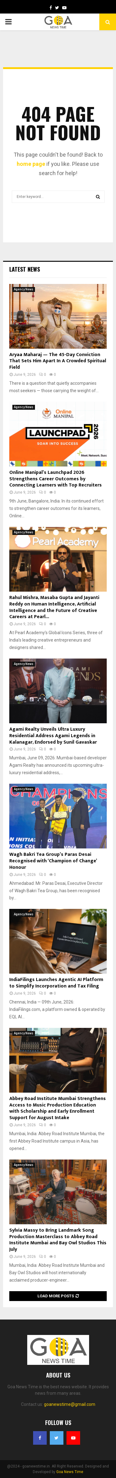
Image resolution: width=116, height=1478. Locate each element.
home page (31, 164)
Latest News (24, 269)
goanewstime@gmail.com (69, 1404)
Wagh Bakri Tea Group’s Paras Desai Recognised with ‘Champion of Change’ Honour (53, 861)
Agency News (23, 289)
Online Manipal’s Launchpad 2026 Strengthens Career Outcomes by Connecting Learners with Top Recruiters (55, 479)
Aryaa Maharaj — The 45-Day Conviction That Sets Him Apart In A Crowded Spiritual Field (57, 361)
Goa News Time (69, 1472)
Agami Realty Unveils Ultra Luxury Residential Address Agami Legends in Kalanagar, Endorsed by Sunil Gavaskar (53, 735)
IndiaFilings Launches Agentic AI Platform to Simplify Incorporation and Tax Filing (56, 982)
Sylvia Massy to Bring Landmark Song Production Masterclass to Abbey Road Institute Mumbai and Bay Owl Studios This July (57, 1240)
